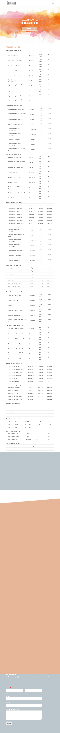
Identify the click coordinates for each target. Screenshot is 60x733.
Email (8, 696)
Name (8, 688)
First (7, 693)
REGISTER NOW (29, 28)
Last (26, 693)
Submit (9, 723)
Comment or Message (13, 709)
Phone (8, 703)
